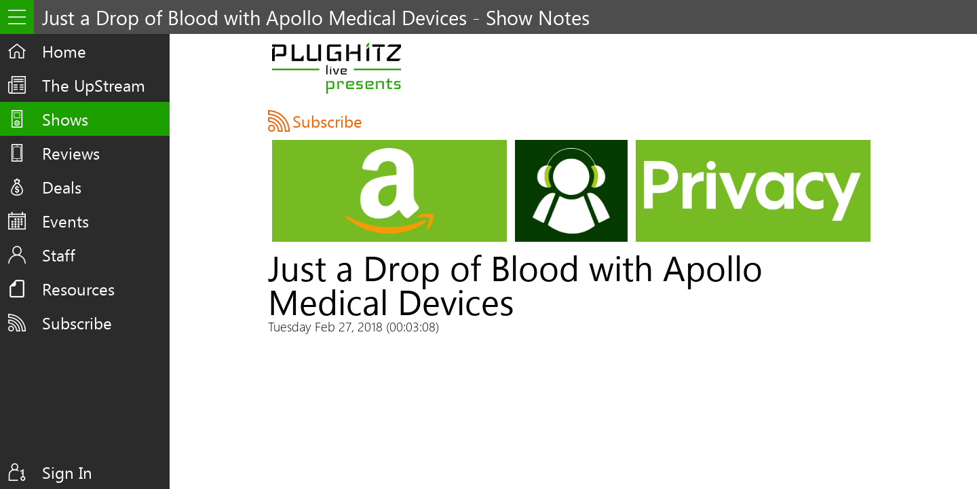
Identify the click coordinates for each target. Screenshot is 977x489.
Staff (58, 255)
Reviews (71, 153)
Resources (78, 289)
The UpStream (93, 85)
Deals (61, 187)
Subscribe (77, 322)
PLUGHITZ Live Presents (336, 68)
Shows (65, 119)
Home (64, 51)
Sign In (67, 472)
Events (65, 221)
